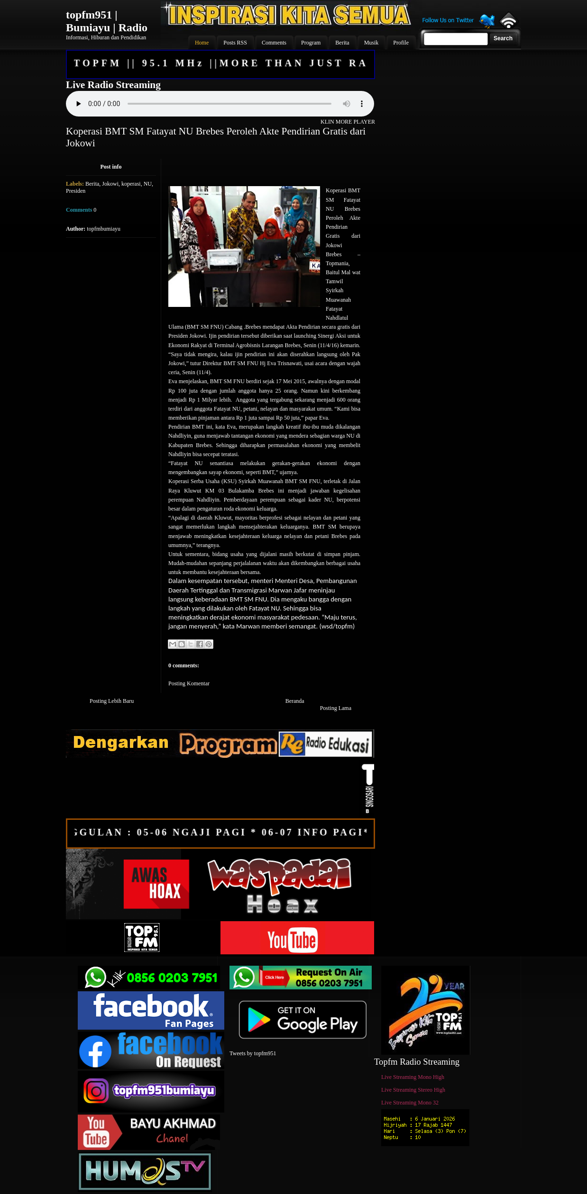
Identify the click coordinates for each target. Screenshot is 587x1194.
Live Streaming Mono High (412, 1077)
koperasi (131, 183)
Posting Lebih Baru (112, 701)
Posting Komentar (189, 683)
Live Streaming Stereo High (413, 1089)
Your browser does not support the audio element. (220, 104)
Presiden (75, 191)
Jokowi (110, 183)
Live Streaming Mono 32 (410, 1102)
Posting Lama (335, 708)
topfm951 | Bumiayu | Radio (106, 21)
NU (148, 183)
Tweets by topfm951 (252, 1053)
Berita (92, 183)
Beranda (294, 701)
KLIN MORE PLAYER (348, 121)
